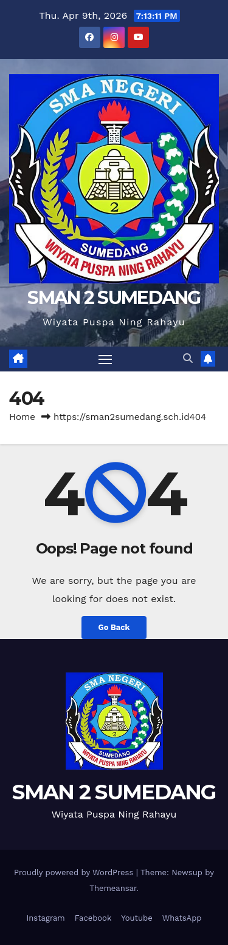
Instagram (45, 918)
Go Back (114, 627)
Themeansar (112, 888)
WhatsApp (182, 918)
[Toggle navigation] (105, 359)
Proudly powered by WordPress (75, 872)
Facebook (93, 918)
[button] (188, 358)
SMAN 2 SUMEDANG (114, 297)
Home (22, 417)
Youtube (136, 918)
